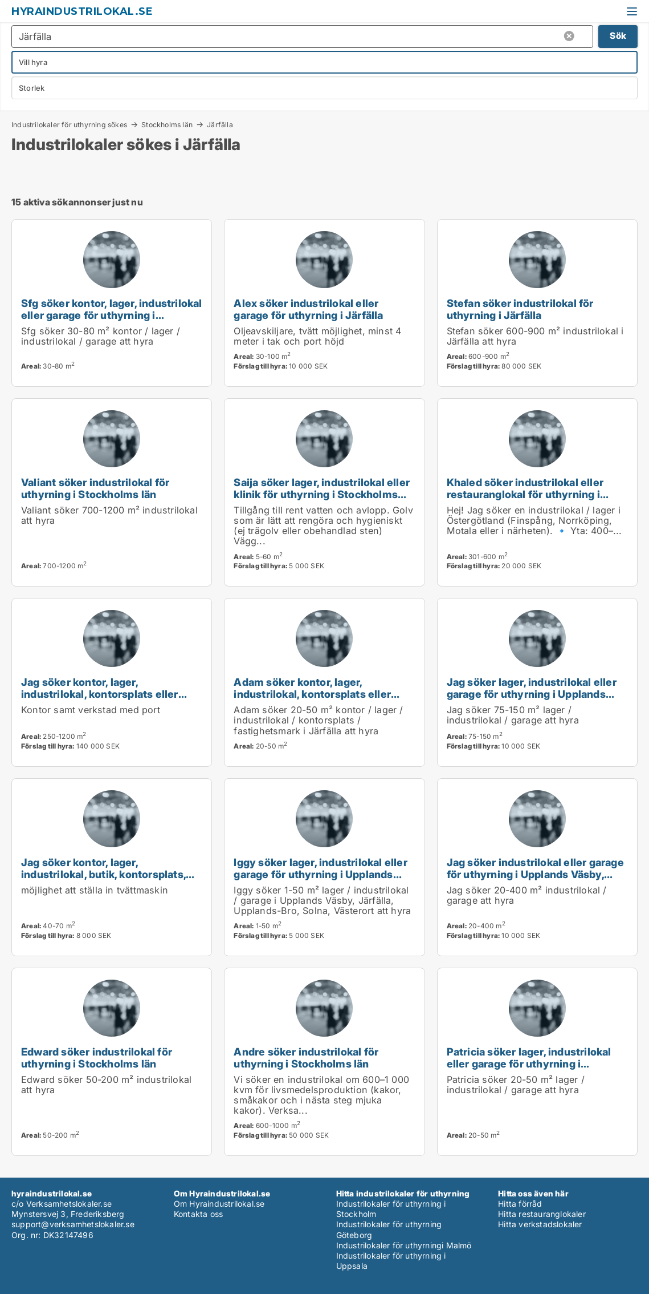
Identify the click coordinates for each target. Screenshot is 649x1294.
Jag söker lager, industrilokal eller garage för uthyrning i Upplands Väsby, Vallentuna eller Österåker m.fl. (532, 700)
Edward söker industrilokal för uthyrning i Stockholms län (96, 1057)
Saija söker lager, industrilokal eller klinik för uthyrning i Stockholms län (322, 494)
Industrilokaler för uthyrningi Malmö (404, 1245)
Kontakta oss (198, 1214)
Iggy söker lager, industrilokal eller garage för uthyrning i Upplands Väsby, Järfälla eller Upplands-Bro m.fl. (320, 880)
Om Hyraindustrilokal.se (219, 1203)
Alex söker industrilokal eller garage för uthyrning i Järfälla (308, 309)
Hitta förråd (520, 1203)
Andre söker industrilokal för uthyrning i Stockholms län (306, 1057)
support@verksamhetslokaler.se (72, 1224)
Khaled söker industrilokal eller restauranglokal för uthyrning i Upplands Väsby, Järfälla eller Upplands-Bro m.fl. (525, 500)
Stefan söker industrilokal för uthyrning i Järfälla (520, 309)
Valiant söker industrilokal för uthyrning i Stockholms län (95, 488)
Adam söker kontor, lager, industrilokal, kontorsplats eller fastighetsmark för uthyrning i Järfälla (312, 700)
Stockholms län (167, 124)
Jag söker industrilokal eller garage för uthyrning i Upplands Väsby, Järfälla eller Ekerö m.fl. (535, 874)
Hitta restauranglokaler (542, 1214)
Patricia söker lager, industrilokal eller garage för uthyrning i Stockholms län (529, 1063)
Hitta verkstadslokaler (540, 1224)
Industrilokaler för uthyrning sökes (69, 124)
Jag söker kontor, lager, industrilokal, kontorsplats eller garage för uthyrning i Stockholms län (107, 700)
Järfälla (220, 125)
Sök (618, 35)
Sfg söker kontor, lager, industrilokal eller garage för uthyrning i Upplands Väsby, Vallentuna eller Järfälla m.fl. (111, 321)
